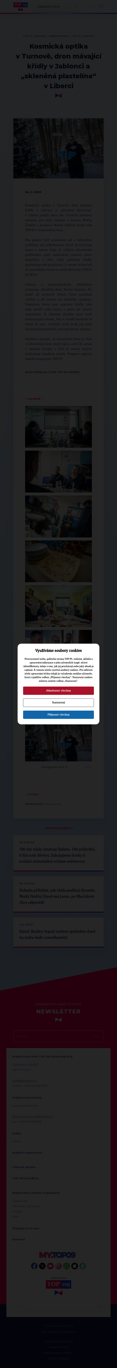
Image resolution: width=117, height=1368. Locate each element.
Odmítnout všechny (58, 690)
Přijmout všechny (58, 714)
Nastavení (58, 702)
